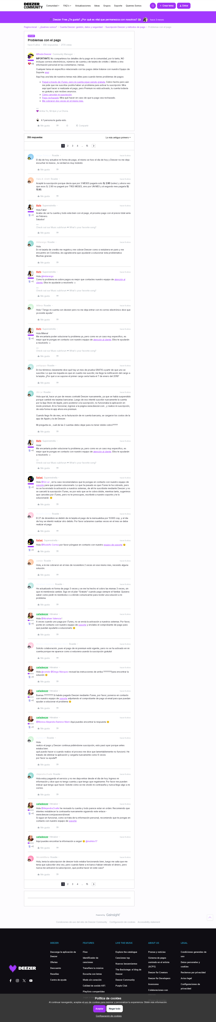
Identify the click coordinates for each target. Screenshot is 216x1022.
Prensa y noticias (157, 951)
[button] (166, 6)
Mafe (38, 205)
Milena (39, 305)
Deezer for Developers (159, 978)
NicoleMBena (42, 857)
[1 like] (51, 120)
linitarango (41, 242)
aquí (47, 72)
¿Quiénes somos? (48, 27)
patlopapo (41, 365)
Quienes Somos (133, 5)
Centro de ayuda (58, 979)
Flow (85, 951)
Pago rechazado (50, 97)
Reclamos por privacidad (193, 972)
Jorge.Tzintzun (43, 155)
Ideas (97, 5)
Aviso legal (186, 978)
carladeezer (42, 614)
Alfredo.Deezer (43, 54)
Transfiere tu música (93, 967)
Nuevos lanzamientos (126, 963)
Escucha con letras (92, 973)
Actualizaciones (83, 5)
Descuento (55, 967)
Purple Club (121, 985)
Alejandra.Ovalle (44, 774)
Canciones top (123, 957)
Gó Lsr (39, 392)
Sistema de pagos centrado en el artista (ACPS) (158, 962)
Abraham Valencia (45, 584)
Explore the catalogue (126, 951)
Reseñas (54, 973)
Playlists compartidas (94, 991)
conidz (39, 560)
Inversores (153, 984)
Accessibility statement (149, 922)
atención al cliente (102, 339)
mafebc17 (41, 738)
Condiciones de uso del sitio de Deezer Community (81, 922)
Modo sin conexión (92, 979)
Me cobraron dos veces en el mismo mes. (63, 101)
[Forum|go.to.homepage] (33, 6)
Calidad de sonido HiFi (94, 985)
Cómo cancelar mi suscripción (57, 94)
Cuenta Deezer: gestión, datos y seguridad (81, 27)
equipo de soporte (113, 544)
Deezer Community (125, 979)
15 (87, 145)
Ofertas (54, 962)
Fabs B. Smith (43, 179)
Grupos (107, 5)
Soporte (118, 5)
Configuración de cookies (122, 922)
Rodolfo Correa (43, 513)
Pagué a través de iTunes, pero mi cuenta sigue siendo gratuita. (73, 82)
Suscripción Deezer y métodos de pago (125, 27)
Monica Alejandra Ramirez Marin (52, 644)
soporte (40, 485)
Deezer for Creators (158, 972)
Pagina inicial (30, 27)
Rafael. (39, 477)
